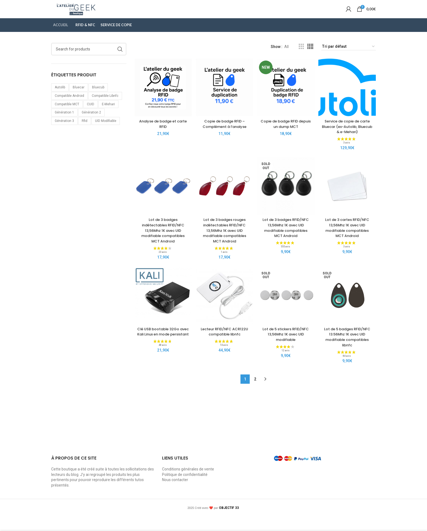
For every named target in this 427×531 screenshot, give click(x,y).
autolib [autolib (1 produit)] (60, 98)
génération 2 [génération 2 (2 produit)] (91, 123)
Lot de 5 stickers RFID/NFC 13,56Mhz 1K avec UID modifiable (286, 349)
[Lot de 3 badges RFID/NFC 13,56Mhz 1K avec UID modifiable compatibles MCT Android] (286, 201)
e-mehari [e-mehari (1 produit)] (108, 114)
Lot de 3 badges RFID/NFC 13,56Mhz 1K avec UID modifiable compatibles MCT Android (286, 244)
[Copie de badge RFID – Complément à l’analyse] (224, 96)
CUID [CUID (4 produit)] (90, 114)
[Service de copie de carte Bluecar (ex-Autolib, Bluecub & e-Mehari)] (349, 96)
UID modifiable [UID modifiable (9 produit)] (105, 131)
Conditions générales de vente (188, 484)
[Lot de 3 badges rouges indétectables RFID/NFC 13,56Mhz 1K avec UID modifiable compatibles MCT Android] (224, 201)
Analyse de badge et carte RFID (161, 131)
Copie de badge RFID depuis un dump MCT (286, 131)
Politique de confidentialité (185, 489)
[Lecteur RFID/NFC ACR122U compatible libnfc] (224, 311)
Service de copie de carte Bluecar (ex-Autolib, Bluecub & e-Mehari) (349, 136)
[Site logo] (93, 14)
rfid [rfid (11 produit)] (84, 131)
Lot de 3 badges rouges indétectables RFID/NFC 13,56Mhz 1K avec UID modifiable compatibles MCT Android (224, 244)
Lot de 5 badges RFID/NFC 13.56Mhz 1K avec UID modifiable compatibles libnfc (348, 351)
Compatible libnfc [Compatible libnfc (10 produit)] (105, 106)
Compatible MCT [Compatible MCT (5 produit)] (67, 114)
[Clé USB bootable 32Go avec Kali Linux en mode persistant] (162, 311)
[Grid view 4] (310, 57)
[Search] (88, 59)
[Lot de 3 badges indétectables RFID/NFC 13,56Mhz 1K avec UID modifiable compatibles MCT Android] (162, 201)
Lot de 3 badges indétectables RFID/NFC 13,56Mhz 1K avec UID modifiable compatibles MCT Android (161, 244)
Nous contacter (175, 494)
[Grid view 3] (301, 57)
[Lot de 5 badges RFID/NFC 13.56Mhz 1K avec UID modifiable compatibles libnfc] (349, 311)
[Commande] (348, 57)
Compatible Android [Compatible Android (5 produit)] (69, 106)
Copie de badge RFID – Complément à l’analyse (224, 131)
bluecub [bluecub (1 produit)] (98, 98)
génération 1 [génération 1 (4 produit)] (64, 123)
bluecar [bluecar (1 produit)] (78, 98)
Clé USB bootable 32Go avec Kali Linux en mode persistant (161, 349)
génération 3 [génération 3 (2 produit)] (64, 131)
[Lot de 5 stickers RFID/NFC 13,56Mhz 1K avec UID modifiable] (286, 311)
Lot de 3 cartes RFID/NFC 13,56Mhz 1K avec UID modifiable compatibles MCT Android (348, 241)
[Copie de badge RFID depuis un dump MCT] (286, 96)
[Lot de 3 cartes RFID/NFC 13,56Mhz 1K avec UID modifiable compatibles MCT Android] (349, 201)
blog (74, 489)
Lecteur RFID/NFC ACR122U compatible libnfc (224, 349)
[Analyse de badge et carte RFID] (162, 96)
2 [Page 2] (255, 394)
